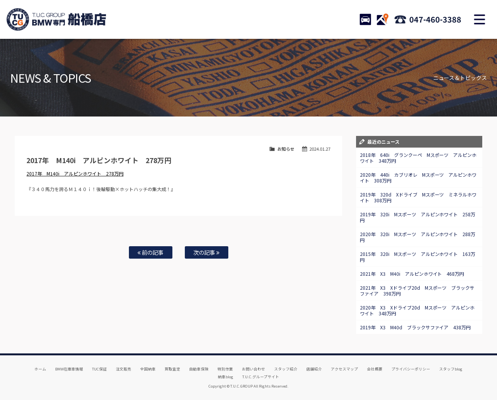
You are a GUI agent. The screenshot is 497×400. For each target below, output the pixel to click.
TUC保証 (99, 369)
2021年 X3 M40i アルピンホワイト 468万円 (412, 273)
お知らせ (285, 149)
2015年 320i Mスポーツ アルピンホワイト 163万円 (418, 256)
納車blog (225, 376)
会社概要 (374, 369)
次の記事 (206, 252)
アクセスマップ (344, 369)
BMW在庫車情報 (69, 369)
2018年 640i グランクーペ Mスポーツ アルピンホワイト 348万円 (418, 157)
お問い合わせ (253, 369)
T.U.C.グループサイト (260, 376)
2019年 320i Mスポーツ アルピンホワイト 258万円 (418, 217)
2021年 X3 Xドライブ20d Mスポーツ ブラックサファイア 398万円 (417, 290)
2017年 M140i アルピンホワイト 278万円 (74, 173)
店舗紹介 (314, 369)
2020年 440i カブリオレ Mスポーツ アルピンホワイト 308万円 (418, 177)
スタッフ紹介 (285, 369)
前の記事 (150, 252)
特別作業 (225, 369)
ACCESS (382, 19)
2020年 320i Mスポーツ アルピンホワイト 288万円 (418, 237)
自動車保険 (199, 369)
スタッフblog (450, 369)
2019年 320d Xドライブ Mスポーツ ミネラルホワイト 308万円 (418, 197)
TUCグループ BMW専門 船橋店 (56, 19)
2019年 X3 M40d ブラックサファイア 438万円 (415, 327)
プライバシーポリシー (410, 369)
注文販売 (123, 369)
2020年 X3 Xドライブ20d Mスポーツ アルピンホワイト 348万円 (417, 310)
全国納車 (148, 369)
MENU (479, 19)
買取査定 (172, 369)
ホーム (40, 369)
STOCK (365, 19)
